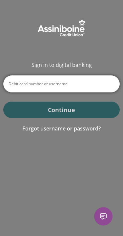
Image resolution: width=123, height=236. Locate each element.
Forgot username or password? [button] (61, 128)
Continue (61, 110)
